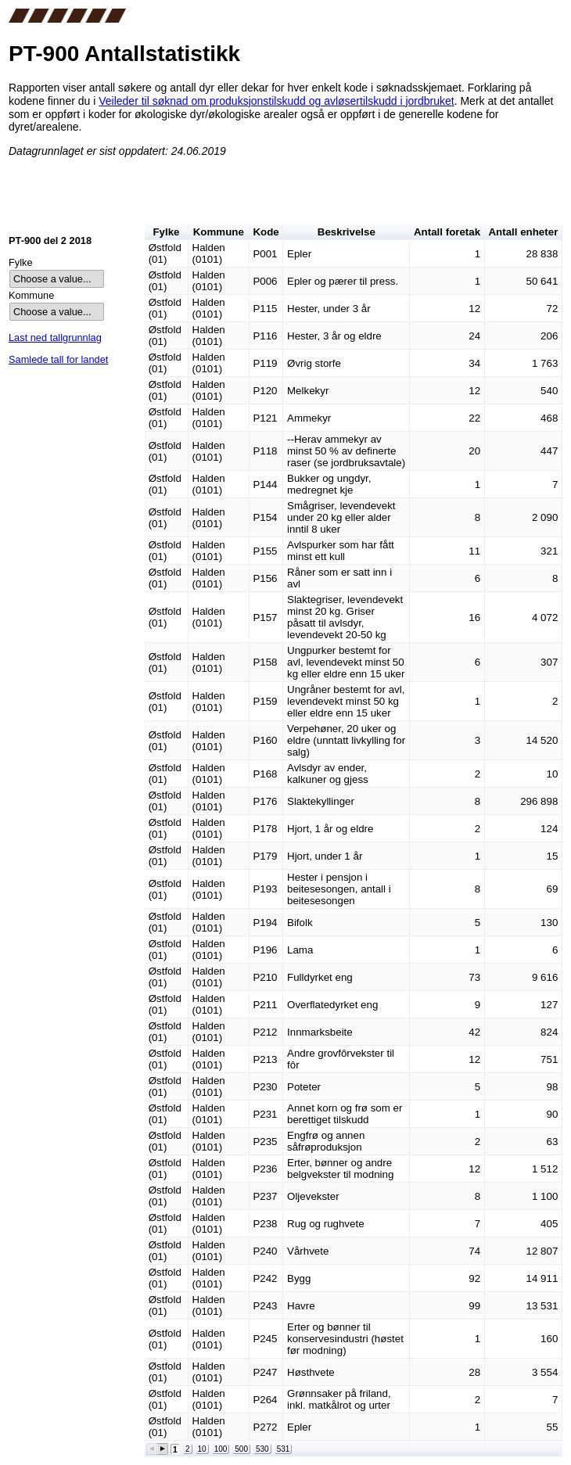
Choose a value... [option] (52, 279)
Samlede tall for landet (58, 359)
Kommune (31, 295)
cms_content (285, 123)
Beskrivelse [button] (346, 232)
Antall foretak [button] (447, 232)
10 (202, 1449)
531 (283, 1449)
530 (262, 1449)
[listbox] (56, 279)
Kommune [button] (218, 232)
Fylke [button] (166, 232)
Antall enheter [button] (523, 232)
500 (241, 1449)
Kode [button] (265, 232)
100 (221, 1449)
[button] (152, 1449)
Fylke (21, 262)
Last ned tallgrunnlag (55, 337)
